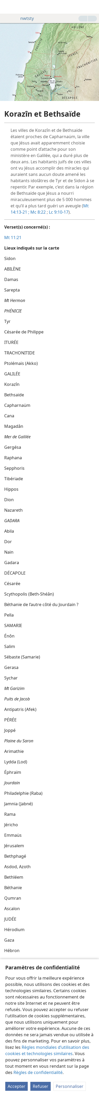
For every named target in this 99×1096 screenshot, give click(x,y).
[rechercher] (92, 7)
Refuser (40, 1086)
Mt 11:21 (12, 237)
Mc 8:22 (37, 212)
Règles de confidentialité (38, 1072)
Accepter (16, 1086)
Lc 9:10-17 (58, 212)
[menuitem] (8, 7)
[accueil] (8, 7)
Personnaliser (69, 1086)
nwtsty (24, 18)
